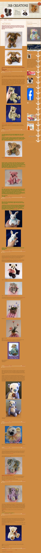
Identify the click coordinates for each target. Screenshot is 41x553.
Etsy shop (23, 297)
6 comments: (23, 513)
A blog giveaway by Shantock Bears (10, 424)
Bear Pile (7, 258)
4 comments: (23, 365)
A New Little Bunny (6, 23)
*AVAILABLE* (10, 19)
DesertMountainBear (8, 339)
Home (1, 19)
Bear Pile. (15, 208)
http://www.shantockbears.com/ (17, 445)
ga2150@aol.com (29, 24)
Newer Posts (4, 549)
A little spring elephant (7, 484)
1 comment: (23, 129)
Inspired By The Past (6, 74)
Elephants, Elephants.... (7, 449)
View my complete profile (32, 68)
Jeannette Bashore (29, 87)
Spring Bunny (5, 200)
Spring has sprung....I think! (8, 368)
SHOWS (5, 19)
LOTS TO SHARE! (6, 254)
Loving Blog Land (6, 132)
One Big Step (5, 516)
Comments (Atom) (9, 551)
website (20, 260)
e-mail (17, 261)
